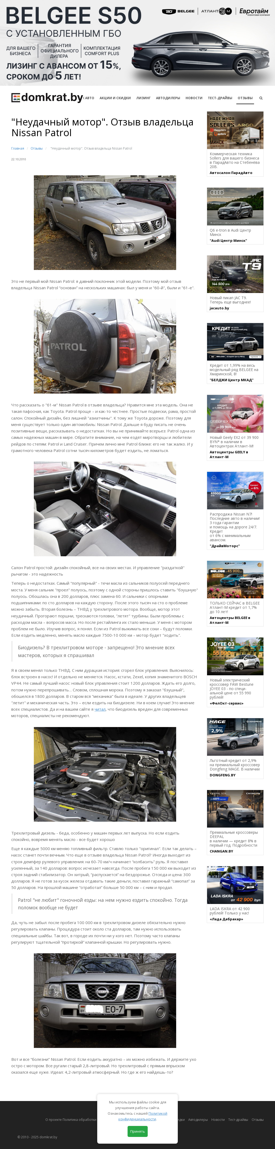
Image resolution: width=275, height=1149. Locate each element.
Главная (17, 148)
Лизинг (143, 98)
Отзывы (245, 98)
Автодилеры (168, 98)
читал (100, 709)
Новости (194, 98)
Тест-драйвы (220, 98)
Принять (137, 1131)
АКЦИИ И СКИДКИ (115, 98)
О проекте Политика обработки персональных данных (89, 1119)
